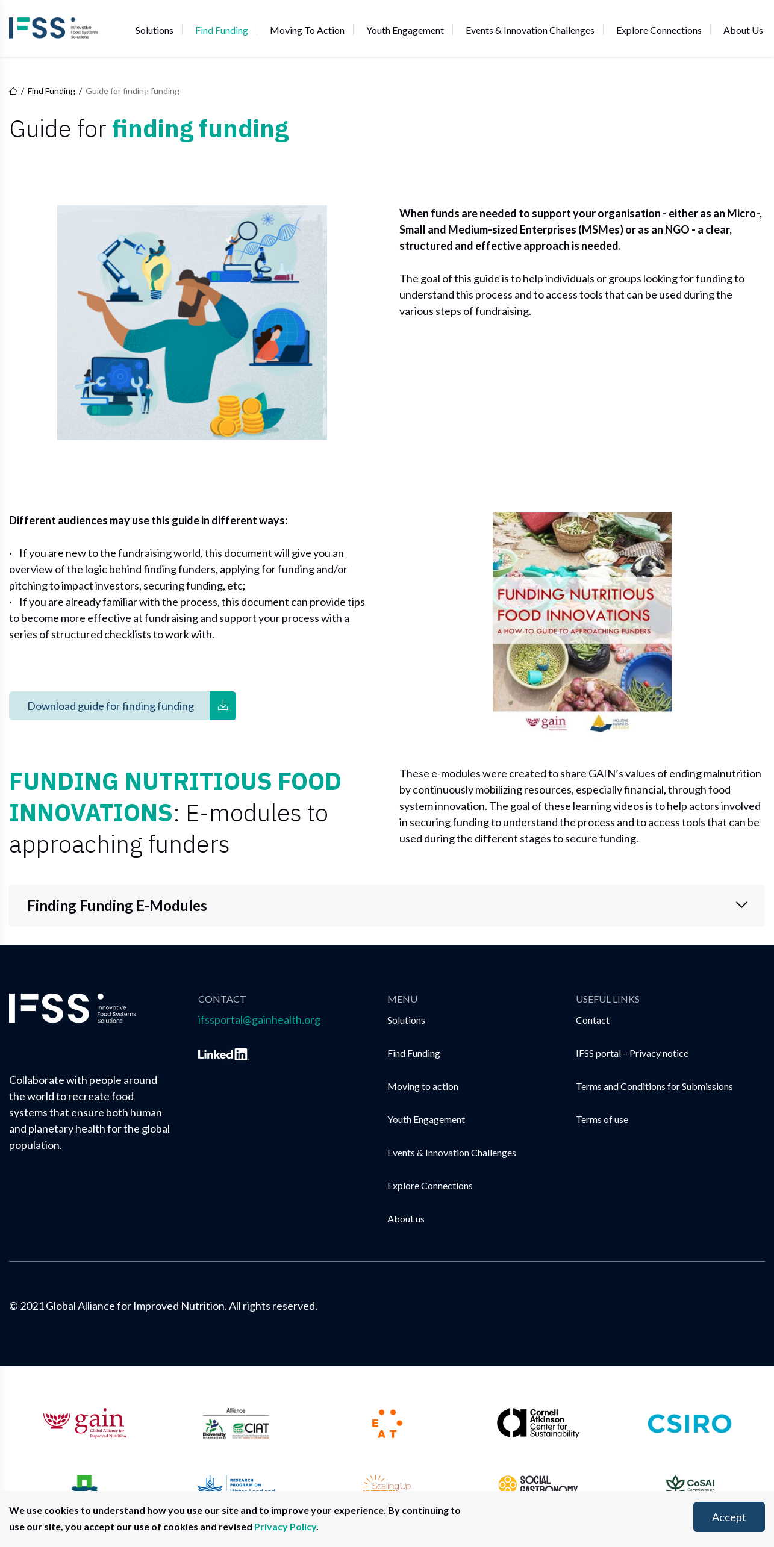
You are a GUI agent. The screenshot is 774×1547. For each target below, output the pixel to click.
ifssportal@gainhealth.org (259, 1019)
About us (743, 29)
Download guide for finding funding (110, 705)
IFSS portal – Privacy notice (632, 1053)
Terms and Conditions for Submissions (654, 1086)
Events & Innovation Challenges (530, 29)
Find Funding (221, 29)
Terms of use (602, 1119)
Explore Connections (659, 29)
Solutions (154, 29)
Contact (593, 1020)
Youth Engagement (405, 29)
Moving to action (307, 29)
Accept (729, 1517)
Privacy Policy (285, 1526)
